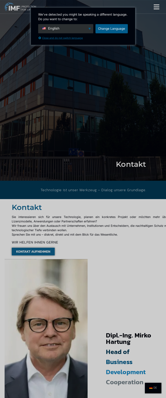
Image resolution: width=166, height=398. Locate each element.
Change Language (111, 28)
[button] (156, 7)
